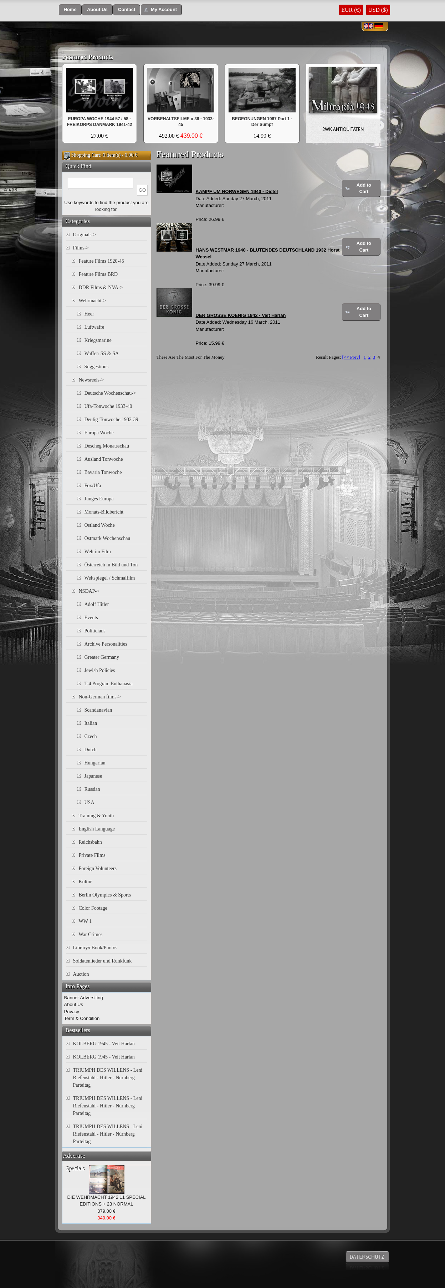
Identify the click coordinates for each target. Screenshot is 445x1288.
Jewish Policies (100, 670)
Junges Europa (99, 498)
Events (91, 617)
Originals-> (84, 234)
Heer (89, 314)
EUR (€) (351, 10)
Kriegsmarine (98, 340)
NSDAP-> (89, 591)
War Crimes (91, 934)
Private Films (92, 855)
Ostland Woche (100, 525)
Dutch (91, 749)
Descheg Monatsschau (107, 446)
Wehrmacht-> (92, 300)
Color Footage (93, 908)
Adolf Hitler (97, 604)
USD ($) (378, 10)
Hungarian (95, 763)
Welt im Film (98, 551)
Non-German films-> (100, 696)
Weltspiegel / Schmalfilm (110, 578)
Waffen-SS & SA (102, 353)
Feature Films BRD (98, 274)
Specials (75, 1168)
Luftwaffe (94, 327)
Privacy (72, 1011)
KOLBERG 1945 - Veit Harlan (104, 1043)
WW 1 (85, 921)
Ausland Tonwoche (104, 459)
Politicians (95, 630)
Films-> (81, 248)
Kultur (85, 881)
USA (89, 802)
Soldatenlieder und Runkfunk (102, 961)
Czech (91, 736)
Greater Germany (102, 657)
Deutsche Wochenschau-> (110, 393)
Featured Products (87, 57)
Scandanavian (98, 710)
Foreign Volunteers (98, 868)
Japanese (93, 776)
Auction (81, 974)
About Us (73, 1004)
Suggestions (97, 366)
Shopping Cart (85, 155)
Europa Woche (99, 432)
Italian (91, 723)
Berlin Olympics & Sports (105, 895)
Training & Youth (96, 815)
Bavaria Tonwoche (103, 472)
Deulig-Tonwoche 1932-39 (111, 419)
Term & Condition (82, 1018)
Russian (92, 789)
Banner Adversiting (83, 997)
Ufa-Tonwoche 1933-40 (108, 406)
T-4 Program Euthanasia (109, 683)
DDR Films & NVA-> (101, 287)
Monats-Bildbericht (104, 512)
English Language (97, 829)
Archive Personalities (106, 644)
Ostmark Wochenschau (108, 538)
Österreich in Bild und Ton (111, 564)
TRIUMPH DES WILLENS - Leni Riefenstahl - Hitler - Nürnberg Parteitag (108, 1077)
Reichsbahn (90, 842)
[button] (70, 9)
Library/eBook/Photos (95, 947)
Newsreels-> (91, 380)
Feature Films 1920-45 (101, 261)
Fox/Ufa (93, 485)
